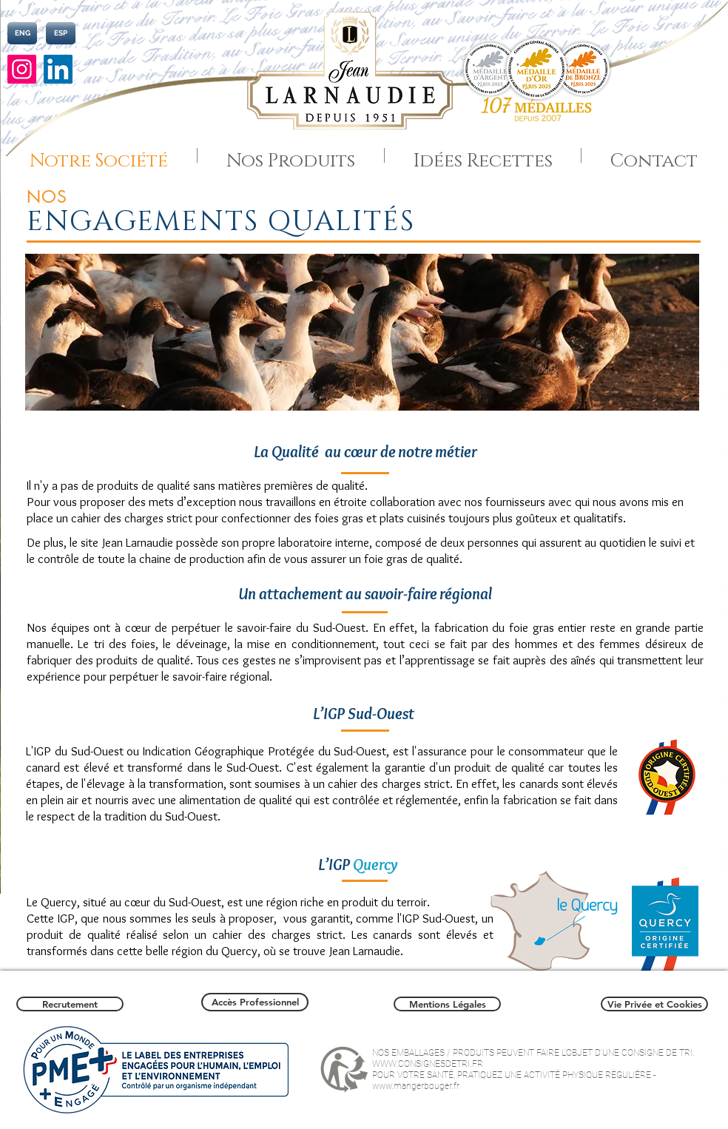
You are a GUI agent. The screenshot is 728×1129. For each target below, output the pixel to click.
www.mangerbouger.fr (415, 1086)
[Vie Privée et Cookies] (654, 1004)
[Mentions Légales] (447, 1004)
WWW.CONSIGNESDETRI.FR (427, 1064)
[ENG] (22, 33)
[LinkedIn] (58, 69)
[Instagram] (21, 69)
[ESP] (60, 33)
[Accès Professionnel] (255, 1002)
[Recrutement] (70, 1004)
